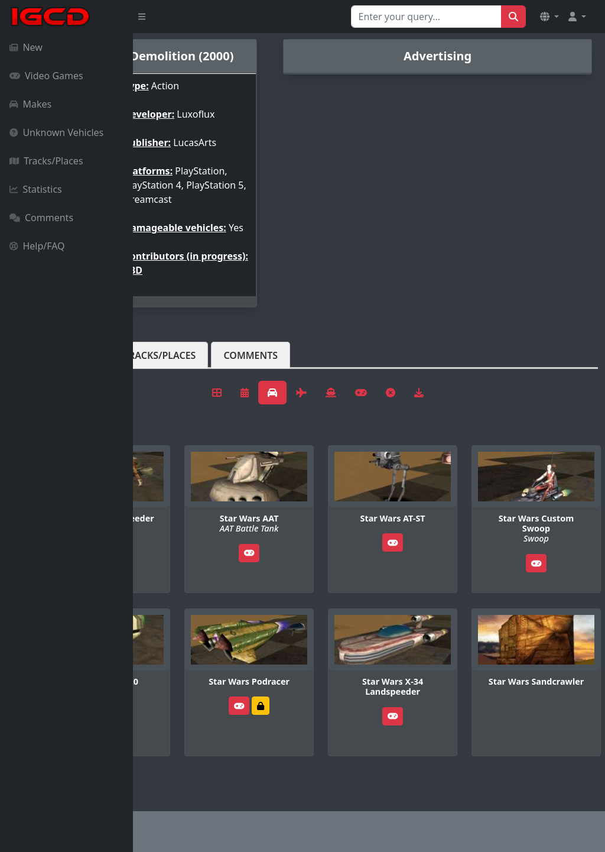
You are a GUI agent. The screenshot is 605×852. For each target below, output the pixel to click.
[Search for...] (426, 16)
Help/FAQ (37, 245)
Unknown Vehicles (56, 132)
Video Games (46, 75)
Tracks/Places (46, 160)
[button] (549, 16)
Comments (41, 217)
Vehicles (176, 383)
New (26, 47)
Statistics (35, 189)
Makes (30, 104)
